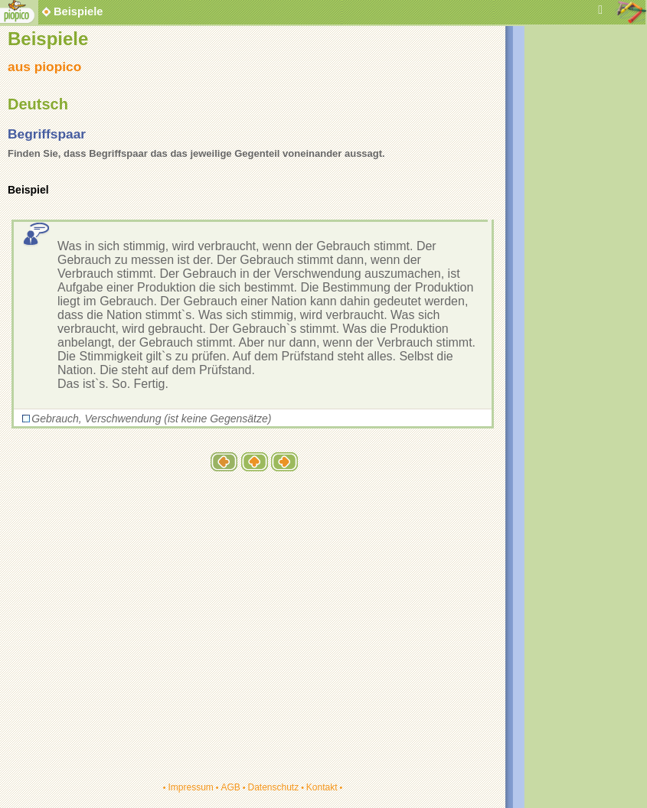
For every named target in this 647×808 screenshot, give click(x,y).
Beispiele (78, 11)
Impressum (190, 787)
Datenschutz (273, 787)
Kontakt (322, 787)
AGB (230, 787)
